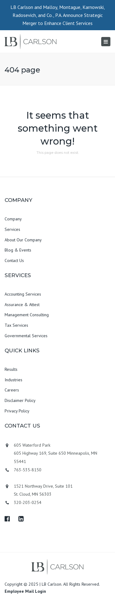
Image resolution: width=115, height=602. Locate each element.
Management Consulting (27, 314)
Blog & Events (18, 250)
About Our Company (23, 240)
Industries (13, 380)
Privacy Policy (17, 411)
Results (11, 369)
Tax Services (16, 325)
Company (13, 219)
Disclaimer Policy (20, 400)
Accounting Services (23, 294)
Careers (12, 390)
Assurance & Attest (22, 304)
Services (12, 229)
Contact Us (14, 260)
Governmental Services (26, 335)
